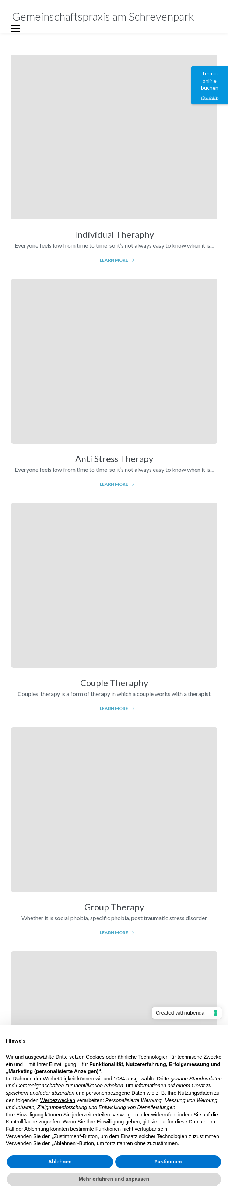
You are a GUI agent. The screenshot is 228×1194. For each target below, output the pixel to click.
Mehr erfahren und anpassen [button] (114, 1179)
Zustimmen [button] (168, 1162)
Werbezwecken (57, 1100)
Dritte (163, 1079)
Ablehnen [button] (60, 1162)
